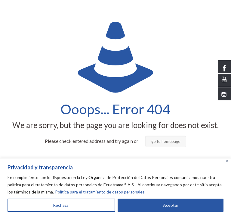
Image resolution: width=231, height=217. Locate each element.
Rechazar (61, 205)
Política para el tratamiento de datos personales (100, 191)
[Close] (227, 161)
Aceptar (170, 205)
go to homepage (165, 141)
